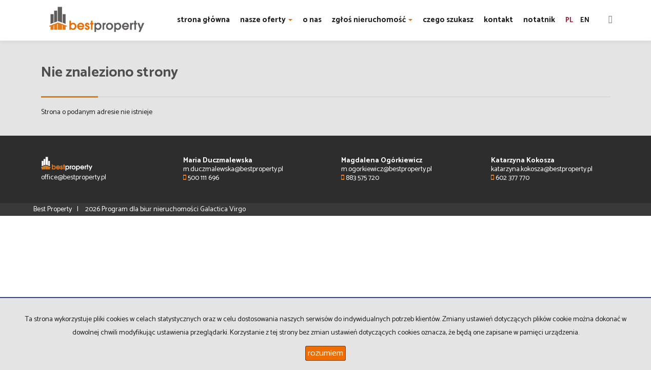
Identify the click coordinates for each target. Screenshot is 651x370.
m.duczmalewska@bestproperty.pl (233, 169)
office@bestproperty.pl (73, 177)
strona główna (203, 19)
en (584, 20)
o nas (312, 19)
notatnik (539, 19)
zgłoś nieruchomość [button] (372, 19)
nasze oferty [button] (266, 19)
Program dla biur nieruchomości (151, 209)
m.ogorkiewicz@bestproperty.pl (386, 169)
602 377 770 (510, 178)
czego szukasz (448, 19)
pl (569, 20)
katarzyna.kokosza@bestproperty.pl (542, 169)
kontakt (498, 19)
